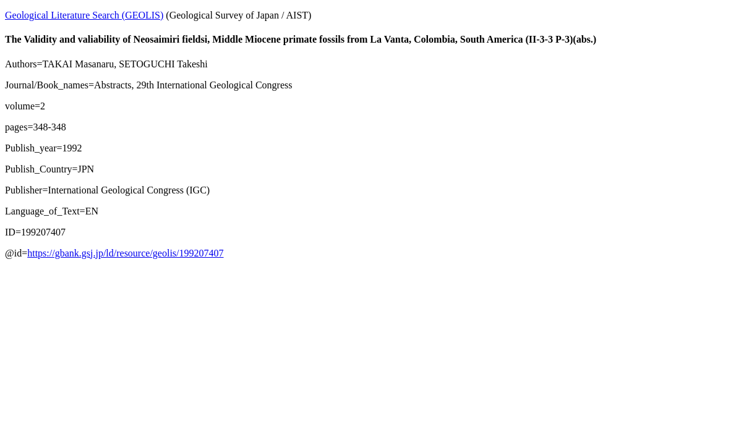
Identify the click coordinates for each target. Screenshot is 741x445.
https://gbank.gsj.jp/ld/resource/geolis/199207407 (125, 253)
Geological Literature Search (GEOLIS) (84, 15)
